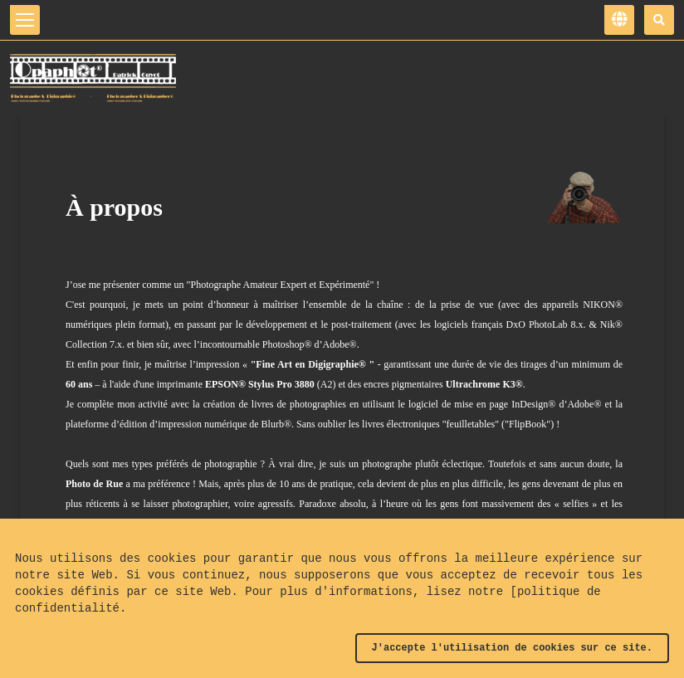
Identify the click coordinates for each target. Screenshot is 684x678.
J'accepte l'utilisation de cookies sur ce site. (512, 648)
